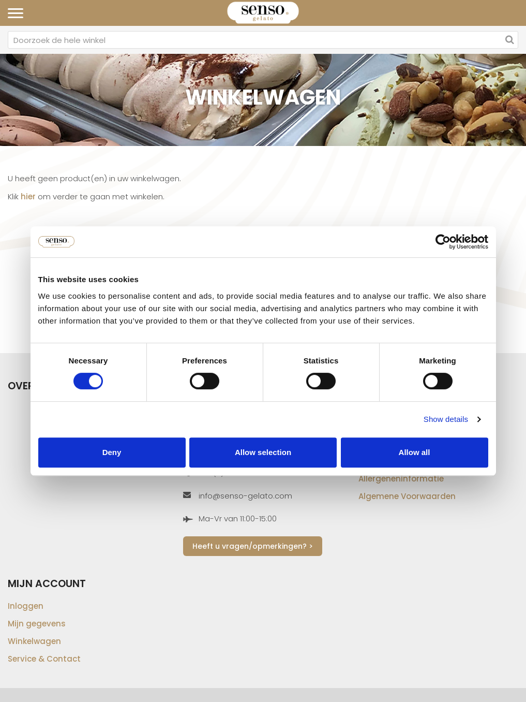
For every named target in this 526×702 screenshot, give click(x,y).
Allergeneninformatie (401, 478)
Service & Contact (44, 658)
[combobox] (263, 40)
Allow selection (263, 452)
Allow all (414, 452)
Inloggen (25, 606)
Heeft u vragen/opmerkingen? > (252, 546)
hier (28, 196)
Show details (446, 419)
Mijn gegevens (37, 623)
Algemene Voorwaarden (407, 496)
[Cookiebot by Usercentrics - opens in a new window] (443, 242)
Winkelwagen (34, 641)
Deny (112, 452)
